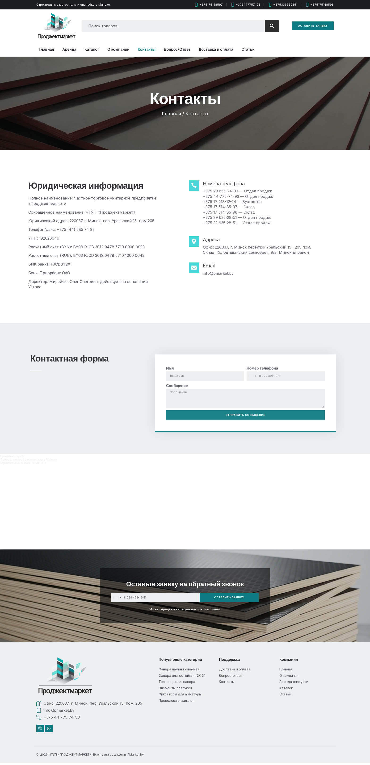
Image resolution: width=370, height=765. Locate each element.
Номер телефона (262, 429)
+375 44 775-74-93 (224, 196)
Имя (170, 429)
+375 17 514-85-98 (223, 212)
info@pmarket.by (221, 273)
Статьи (248, 49)
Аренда (69, 49)
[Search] (269, 26)
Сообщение (177, 447)
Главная (46, 49)
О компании (118, 49)
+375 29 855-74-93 (223, 191)
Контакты (147, 49)
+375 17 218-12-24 (222, 201)
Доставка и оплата (216, 49)
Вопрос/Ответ (177, 49)
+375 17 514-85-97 (223, 206)
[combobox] (170, 26)
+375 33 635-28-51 (222, 222)
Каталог (91, 49)
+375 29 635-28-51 (223, 217)
